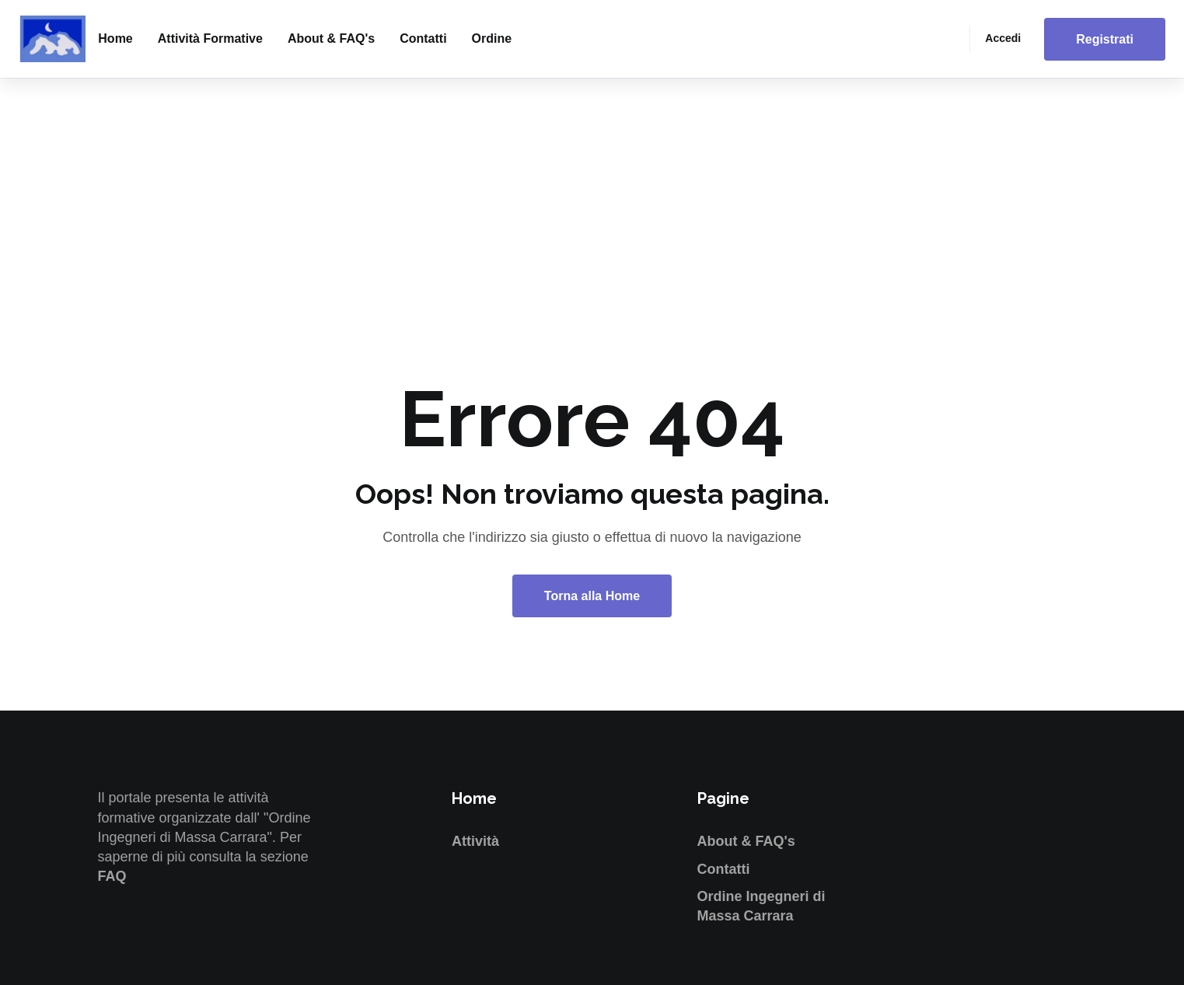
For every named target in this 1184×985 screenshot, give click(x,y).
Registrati (1104, 39)
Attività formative (210, 38)
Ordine (492, 38)
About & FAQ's (331, 38)
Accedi (1003, 38)
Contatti (423, 38)
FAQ (112, 876)
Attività (475, 841)
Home (115, 38)
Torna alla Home (592, 596)
